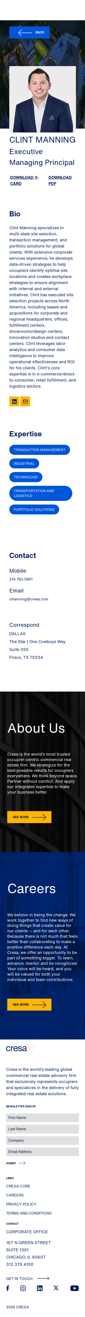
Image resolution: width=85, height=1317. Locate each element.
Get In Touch (27, 1278)
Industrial (24, 463)
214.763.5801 (21, 579)
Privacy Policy (21, 1204)
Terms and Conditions (29, 1213)
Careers (15, 1195)
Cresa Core (18, 1186)
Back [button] (40, 32)
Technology (26, 476)
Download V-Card (24, 180)
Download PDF (60, 180)
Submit (11, 1163)
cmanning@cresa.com (28, 599)
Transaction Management (40, 449)
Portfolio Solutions (34, 509)
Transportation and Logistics (34, 493)
